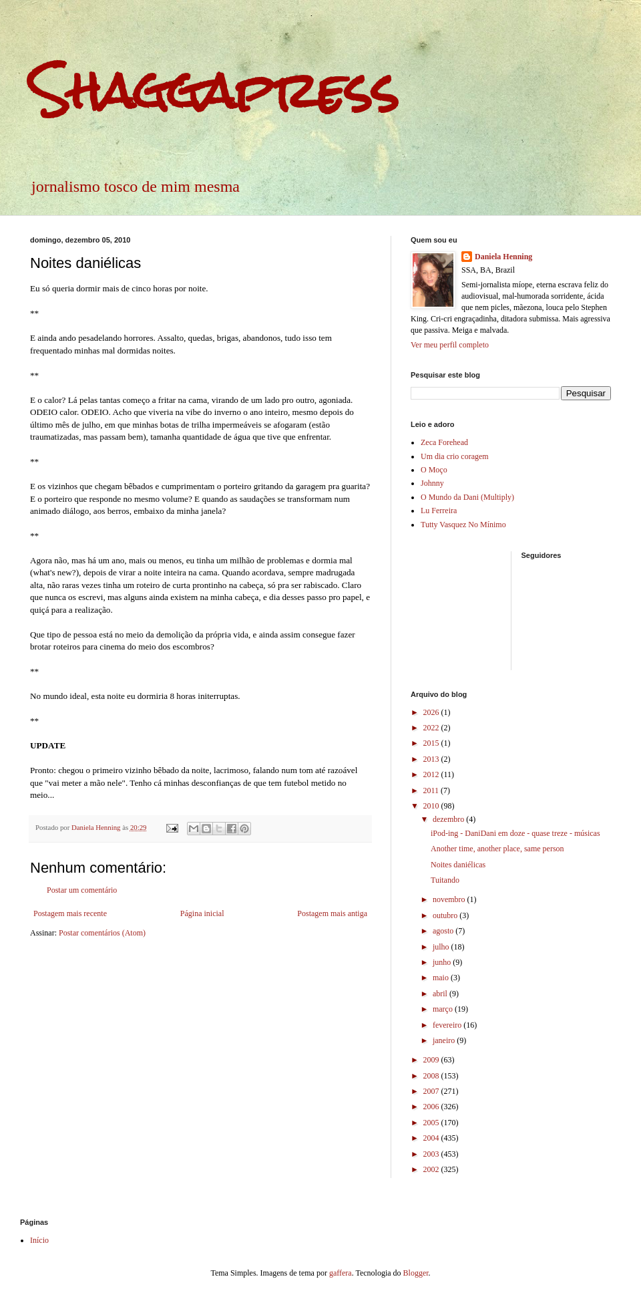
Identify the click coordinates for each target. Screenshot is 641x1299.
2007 (432, 1091)
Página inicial (202, 913)
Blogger (416, 1273)
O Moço (434, 469)
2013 (432, 759)
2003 (432, 1154)
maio (442, 977)
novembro (450, 899)
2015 (432, 743)
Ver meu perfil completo (450, 344)
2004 (432, 1138)
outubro (446, 915)
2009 (432, 1059)
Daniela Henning (503, 256)
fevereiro (448, 1025)
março (444, 1009)
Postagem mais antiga (332, 913)
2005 (432, 1122)
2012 (432, 774)
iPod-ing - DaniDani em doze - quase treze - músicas (515, 833)
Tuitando (445, 880)
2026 (432, 712)
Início (39, 1240)
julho (442, 947)
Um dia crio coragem (455, 456)
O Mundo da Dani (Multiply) (467, 497)
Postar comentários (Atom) (102, 932)
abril (441, 993)
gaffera (340, 1273)
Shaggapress (214, 90)
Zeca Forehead (444, 442)
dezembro (449, 819)
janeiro (445, 1040)
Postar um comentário (82, 890)
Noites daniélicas (458, 864)
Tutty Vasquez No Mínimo (463, 524)
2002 (432, 1169)
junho (443, 962)
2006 (432, 1106)
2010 (432, 806)
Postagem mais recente (70, 913)
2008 (432, 1075)
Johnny (432, 483)
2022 (432, 727)
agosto (444, 930)
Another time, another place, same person (497, 848)
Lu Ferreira (439, 510)
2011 (432, 790)
